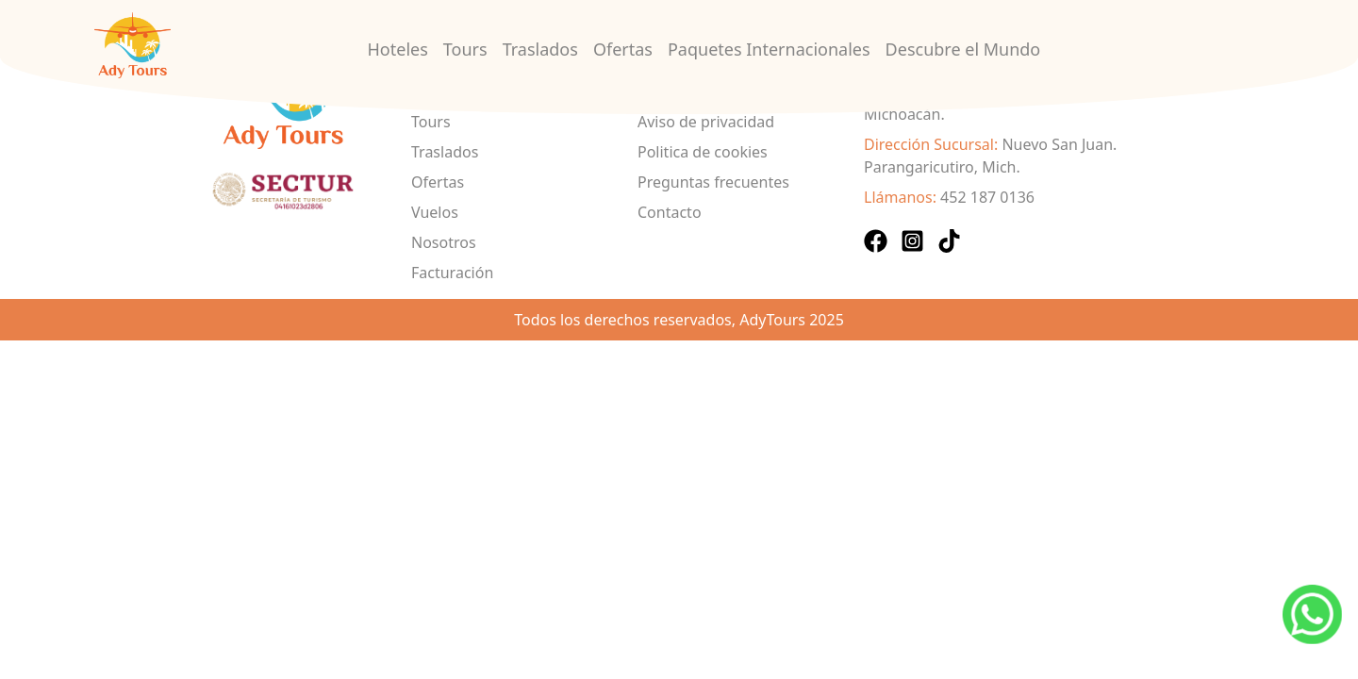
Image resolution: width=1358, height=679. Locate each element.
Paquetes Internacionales (769, 49)
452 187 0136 (987, 197)
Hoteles (398, 49)
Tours (465, 49)
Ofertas (623, 49)
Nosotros (443, 242)
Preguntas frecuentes (713, 182)
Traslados (540, 49)
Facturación (452, 272)
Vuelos (434, 212)
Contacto (670, 212)
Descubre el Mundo (963, 49)
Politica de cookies (703, 151)
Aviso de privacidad (706, 121)
